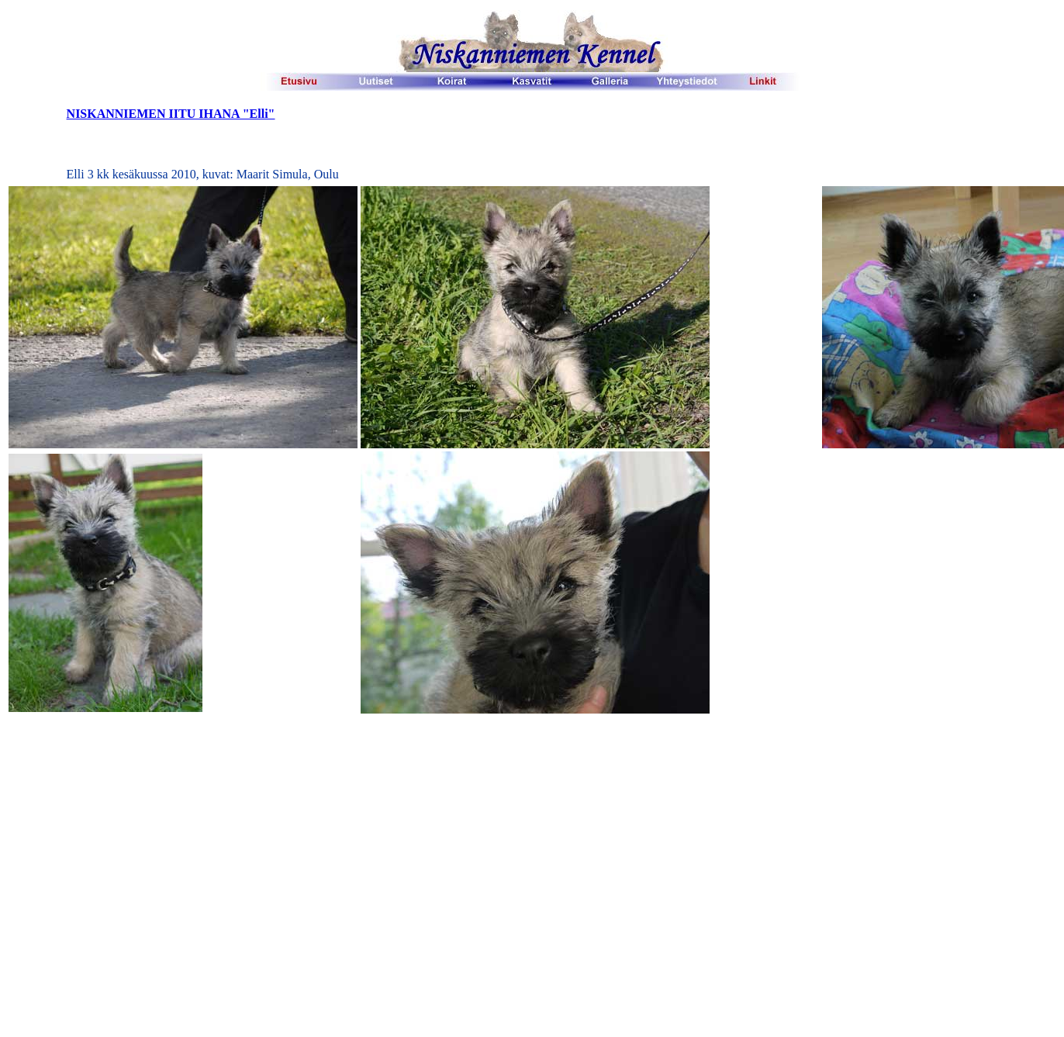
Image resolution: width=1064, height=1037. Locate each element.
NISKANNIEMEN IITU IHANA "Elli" (171, 113)
